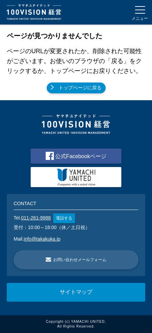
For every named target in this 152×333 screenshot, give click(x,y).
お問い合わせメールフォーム (76, 259)
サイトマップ (76, 292)
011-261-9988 (36, 218)
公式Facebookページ (76, 156)
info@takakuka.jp (42, 239)
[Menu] (139, 12)
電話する (64, 218)
